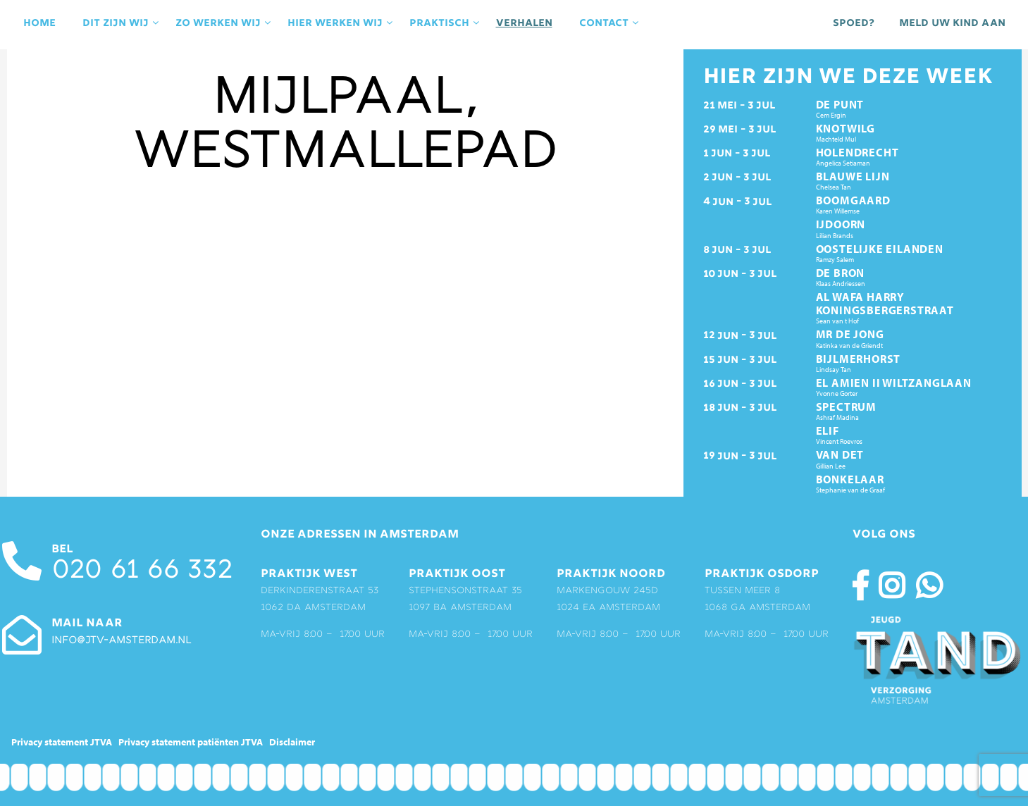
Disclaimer (292, 742)
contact (610, 23)
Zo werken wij (224, 23)
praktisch (445, 23)
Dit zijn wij (121, 23)
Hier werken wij (341, 23)
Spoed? (853, 23)
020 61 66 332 (141, 571)
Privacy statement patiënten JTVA (190, 742)
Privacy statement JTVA (61, 742)
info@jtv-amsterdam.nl (121, 640)
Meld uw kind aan (952, 23)
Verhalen (524, 23)
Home (39, 23)
